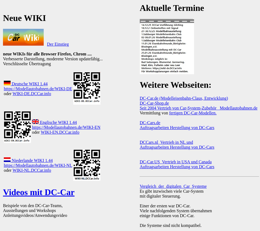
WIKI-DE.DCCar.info (31, 93)
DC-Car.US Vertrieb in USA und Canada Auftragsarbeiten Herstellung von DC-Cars (177, 164)
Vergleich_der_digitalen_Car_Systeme (173, 186)
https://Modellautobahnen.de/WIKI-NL (38, 165)
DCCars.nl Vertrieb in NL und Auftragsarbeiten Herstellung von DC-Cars (177, 144)
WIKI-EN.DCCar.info (60, 132)
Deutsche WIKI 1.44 (26, 84)
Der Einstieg (58, 44)
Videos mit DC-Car (39, 192)
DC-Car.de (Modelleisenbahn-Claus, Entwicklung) (184, 98)
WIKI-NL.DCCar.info (31, 170)
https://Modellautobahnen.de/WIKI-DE (38, 88)
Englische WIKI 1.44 (54, 122)
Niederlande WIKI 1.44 (28, 160)
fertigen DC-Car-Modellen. (193, 113)
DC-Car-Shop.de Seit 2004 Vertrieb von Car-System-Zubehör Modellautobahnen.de (199, 105)
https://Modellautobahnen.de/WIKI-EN (66, 127)
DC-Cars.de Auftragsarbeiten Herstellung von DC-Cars (177, 125)
